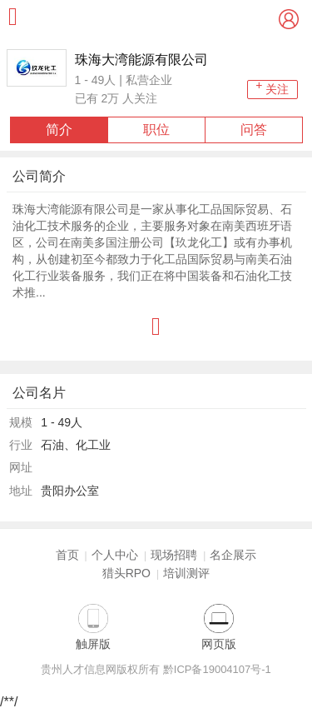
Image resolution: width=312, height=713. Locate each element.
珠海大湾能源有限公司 (141, 59)
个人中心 (115, 554)
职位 (156, 129)
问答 (253, 129)
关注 (271, 88)
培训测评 (186, 573)
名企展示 (233, 554)
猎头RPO (126, 573)
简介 (59, 129)
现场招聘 (174, 554)
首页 (67, 554)
